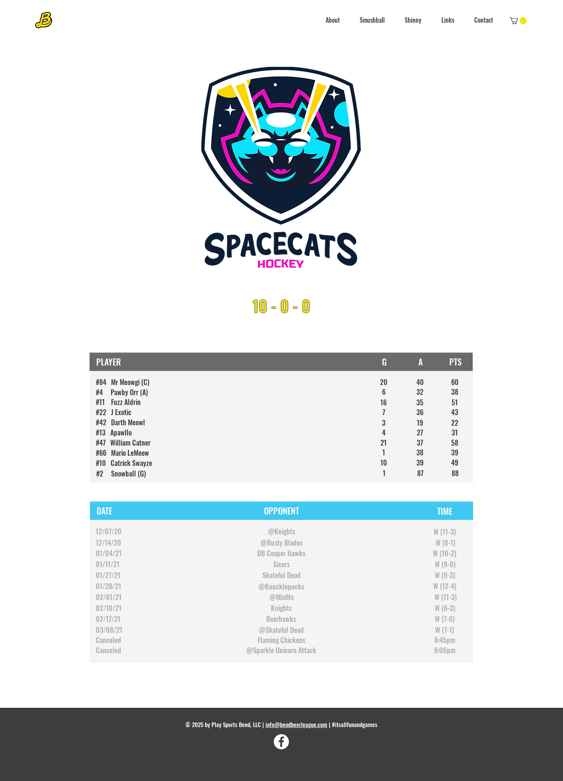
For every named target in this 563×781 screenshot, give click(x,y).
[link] (518, 20)
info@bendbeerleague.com (296, 724)
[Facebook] (281, 741)
